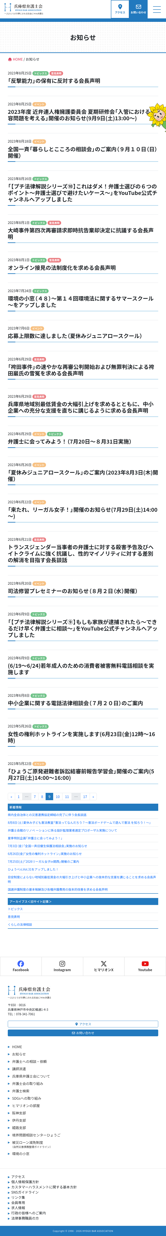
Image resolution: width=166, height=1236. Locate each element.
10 (58, 796)
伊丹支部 (19, 1120)
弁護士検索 (20, 1090)
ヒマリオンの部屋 (26, 1105)
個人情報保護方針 (25, 1181)
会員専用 (18, 1202)
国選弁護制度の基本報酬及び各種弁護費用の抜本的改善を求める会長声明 (58, 889)
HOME (17, 1046)
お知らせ (19, 1054)
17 (85, 796)
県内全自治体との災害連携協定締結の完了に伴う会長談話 (47, 815)
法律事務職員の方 (25, 1218)
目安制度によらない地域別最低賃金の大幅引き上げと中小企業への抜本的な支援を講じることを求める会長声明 (82, 879)
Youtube (145, 966)
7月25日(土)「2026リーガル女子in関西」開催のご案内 (43, 861)
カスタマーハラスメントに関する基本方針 (44, 1186)
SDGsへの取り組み (26, 1098)
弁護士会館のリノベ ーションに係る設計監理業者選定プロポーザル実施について (62, 830)
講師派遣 (19, 1068)
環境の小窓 (20, 1153)
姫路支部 (19, 1127)
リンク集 (18, 1197)
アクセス (83, 1024)
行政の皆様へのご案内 (28, 1212)
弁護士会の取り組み (27, 1083)
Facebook (21, 966)
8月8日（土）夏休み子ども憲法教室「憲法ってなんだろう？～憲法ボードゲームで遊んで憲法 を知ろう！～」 (79, 822)
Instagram (62, 966)
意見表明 (14, 916)
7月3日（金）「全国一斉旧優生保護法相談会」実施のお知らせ (47, 846)
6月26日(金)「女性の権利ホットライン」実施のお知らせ (45, 853)
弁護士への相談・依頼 (29, 1061)
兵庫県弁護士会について (31, 1076)
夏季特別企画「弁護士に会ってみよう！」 (35, 838)
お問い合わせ (83, 1033)
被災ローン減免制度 (85, 1144)
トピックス (15, 909)
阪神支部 (19, 1112)
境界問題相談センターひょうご (36, 1135)
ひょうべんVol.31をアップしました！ (33, 869)
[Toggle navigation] (157, 9)
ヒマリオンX (103, 966)
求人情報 (18, 1207)
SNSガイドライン (25, 1192)
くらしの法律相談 (20, 924)
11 (67, 796)
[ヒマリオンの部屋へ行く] (156, 116)
